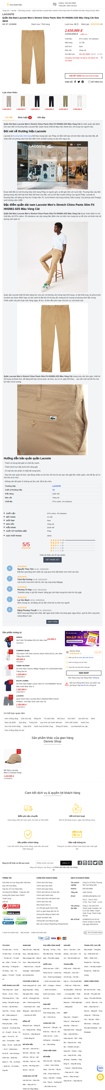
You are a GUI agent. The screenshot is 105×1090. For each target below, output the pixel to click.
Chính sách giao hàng (45, 889)
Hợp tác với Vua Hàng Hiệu (12, 889)
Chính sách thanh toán (45, 895)
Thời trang (45, 24)
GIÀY (65, 1013)
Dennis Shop (75, 651)
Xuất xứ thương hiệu (16, 531)
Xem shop (84, 673)
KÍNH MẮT (47, 1004)
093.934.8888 (70, 3)
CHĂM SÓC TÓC (49, 1023)
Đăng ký (96, 678)
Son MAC (71, 719)
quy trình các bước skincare (51, 722)
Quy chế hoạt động (9, 886)
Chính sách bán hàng (44, 882)
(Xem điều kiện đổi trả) (86, 657)
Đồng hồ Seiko (62, 726)
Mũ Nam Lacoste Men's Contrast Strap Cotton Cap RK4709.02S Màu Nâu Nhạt (12, 771)
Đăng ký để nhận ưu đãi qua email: (15, 863)
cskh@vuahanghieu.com (92, 896)
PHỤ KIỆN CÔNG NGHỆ (51, 945)
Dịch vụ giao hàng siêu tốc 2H (48, 911)
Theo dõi (98, 652)
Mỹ (53, 490)
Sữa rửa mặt (26, 719)
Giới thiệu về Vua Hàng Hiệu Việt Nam (16, 882)
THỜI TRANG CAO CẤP (10, 985)
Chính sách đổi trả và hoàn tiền (48, 892)
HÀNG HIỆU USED (49, 1050)
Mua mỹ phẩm (10, 722)
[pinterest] (90, 863)
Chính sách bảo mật (44, 902)
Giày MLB (27, 726)
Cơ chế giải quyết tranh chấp (47, 908)
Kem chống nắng (11, 719)
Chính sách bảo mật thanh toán (48, 898)
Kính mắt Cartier (71, 722)
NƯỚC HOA (47, 964)
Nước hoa (85, 722)
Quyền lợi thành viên (44, 917)
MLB (93, 719)
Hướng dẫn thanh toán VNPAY (13, 895)
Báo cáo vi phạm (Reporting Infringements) (52, 924)
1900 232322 (71, 6)
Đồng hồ (37, 719)
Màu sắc (10, 524)
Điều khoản (25, 932)
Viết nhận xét (52, 560)
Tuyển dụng (6, 898)
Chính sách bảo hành (44, 886)
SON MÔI (67, 945)
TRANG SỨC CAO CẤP (92, 945)
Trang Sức (33, 722)
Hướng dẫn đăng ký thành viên (48, 914)
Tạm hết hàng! (84, 76)
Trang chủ (5, 10)
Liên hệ (5, 902)
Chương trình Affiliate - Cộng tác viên (15, 892)
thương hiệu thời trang (22, 136)
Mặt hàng (11, 517)
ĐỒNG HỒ (26, 1021)
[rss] (100, 863)
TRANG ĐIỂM (68, 964)
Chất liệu (10, 513)
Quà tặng (22, 722)
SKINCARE (27, 945)
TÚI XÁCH (6, 945)
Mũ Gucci (61, 719)
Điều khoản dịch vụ (44, 905)
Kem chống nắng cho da (14, 730)
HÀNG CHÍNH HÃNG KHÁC (91, 983)
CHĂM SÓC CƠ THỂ (30, 1076)
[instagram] (85, 863)
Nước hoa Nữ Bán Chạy (43, 726)
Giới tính (10, 520)
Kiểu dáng (11, 527)
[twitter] (95, 863)
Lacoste (13, 10)
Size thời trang (14, 536)
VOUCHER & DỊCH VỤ (31, 981)
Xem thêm (52, 622)
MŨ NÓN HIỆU (28, 1044)
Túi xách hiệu (49, 719)
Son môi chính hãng (12, 726)
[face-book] (80, 863)
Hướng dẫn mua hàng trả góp (47, 921)
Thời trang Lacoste (24, 10)
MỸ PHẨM (46, 1057)
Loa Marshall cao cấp (79, 726)
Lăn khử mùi (83, 719)
